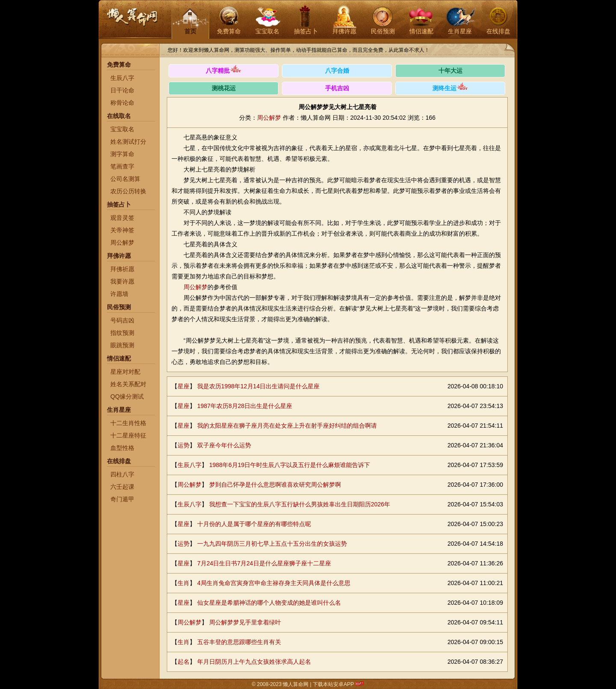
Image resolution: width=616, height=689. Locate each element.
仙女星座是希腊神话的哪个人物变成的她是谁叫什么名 (269, 602)
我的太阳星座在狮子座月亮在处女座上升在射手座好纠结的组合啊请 (287, 425)
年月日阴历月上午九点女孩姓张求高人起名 (254, 661)
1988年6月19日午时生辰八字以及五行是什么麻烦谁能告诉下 (289, 464)
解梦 (201, 287)
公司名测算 (125, 178)
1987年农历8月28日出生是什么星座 (245, 405)
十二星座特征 (128, 435)
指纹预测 (122, 332)
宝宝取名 (267, 31)
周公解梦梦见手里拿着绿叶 (245, 622)
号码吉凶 (122, 320)
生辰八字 (122, 77)
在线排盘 (498, 31)
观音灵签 (122, 217)
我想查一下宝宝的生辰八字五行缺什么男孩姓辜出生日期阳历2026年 (299, 504)
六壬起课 (122, 486)
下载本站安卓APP (333, 684)
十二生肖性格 (128, 423)
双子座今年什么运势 (224, 445)
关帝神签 (122, 230)
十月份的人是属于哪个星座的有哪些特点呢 (254, 523)
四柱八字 (122, 474)
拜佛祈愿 (122, 269)
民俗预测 (383, 31)
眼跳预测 (122, 345)
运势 (184, 445)
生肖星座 (460, 31)
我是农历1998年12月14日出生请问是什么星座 (258, 386)
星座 (184, 386)
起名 (184, 661)
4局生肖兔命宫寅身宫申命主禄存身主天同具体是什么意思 (273, 583)
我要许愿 (122, 281)
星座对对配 (125, 371)
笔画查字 (122, 166)
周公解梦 (122, 242)
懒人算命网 (132, 21)
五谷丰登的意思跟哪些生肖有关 (239, 642)
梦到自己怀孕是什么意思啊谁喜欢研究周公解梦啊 (275, 484)
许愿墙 (119, 293)
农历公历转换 (128, 191)
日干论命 (122, 90)
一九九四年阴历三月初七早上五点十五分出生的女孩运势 (272, 543)
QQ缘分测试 (127, 396)
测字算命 (122, 154)
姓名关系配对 (128, 384)
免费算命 (229, 31)
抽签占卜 (306, 31)
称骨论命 (122, 102)
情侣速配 (421, 31)
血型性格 (122, 447)
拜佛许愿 (344, 31)
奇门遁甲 (122, 499)
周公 (189, 287)
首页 (190, 31)
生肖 (184, 583)
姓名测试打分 (128, 141)
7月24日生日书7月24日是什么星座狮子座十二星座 (264, 563)
